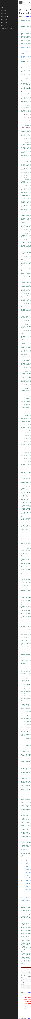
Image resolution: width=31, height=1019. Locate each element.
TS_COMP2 (27, 399)
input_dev (27, 781)
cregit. (28, 1018)
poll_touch (27, 679)
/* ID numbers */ (25, 407)
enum (22, 548)
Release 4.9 (4, 19)
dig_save (25, 772)
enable (22, 693)
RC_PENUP (27, 499)
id (23, 663)
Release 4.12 (4, 10)
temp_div (27, 883)
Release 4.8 (4, 22)
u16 (21, 663)
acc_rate (25, 832)
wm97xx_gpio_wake (25, 936)
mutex (26, 802)
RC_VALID (27, 492)
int (21, 532)
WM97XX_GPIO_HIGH (25, 551)
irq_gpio (25, 743)
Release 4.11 (4, 13)
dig (24, 768)
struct (22, 529)
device (27, 789)
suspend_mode (26, 853)
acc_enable (27, 684)
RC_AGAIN (27, 487)
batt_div (27, 878)
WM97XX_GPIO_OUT (25, 569)
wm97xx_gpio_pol (25, 930)
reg (23, 946)
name (25, 666)
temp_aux (27, 866)
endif (22, 966)
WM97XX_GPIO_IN (25, 566)
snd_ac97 (27, 785)
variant (25, 849)
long (27, 809)
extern (22, 643)
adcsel (22, 673)
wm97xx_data (25, 680)
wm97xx (27, 640)
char (22, 666)
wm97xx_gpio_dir (25, 927)
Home (2, 7)
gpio (23, 919)
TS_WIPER (27, 404)
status (28, 922)
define (23, 29)
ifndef (23, 26)
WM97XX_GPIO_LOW (25, 553)
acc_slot (25, 828)
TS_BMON (27, 401)
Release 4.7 (4, 25)
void (22, 689)
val (29, 949)
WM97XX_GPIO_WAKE (25, 613)
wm (29, 916)
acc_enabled (26, 716)
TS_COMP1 (27, 396)
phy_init (27, 689)
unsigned (23, 809)
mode (28, 940)
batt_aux (27, 863)
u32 (23, 924)
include (23, 32)
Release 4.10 (4, 16)
